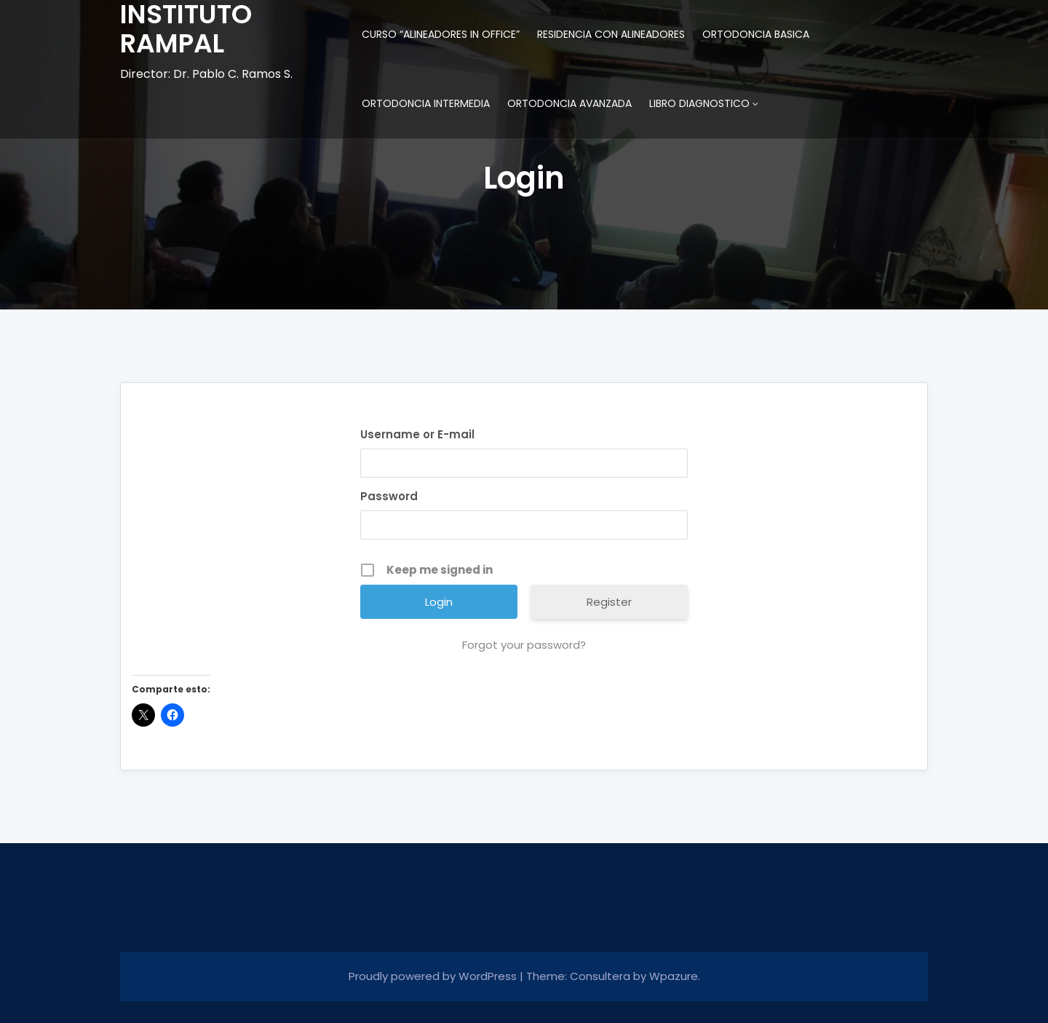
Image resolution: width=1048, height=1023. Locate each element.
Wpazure (673, 976)
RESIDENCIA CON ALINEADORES (611, 34)
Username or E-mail (417, 434)
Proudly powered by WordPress (434, 976)
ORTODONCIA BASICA (755, 34)
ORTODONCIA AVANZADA (569, 103)
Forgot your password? (524, 644)
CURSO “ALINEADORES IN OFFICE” (441, 34)
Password (389, 496)
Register (609, 601)
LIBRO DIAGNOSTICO (699, 103)
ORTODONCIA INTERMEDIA (426, 103)
